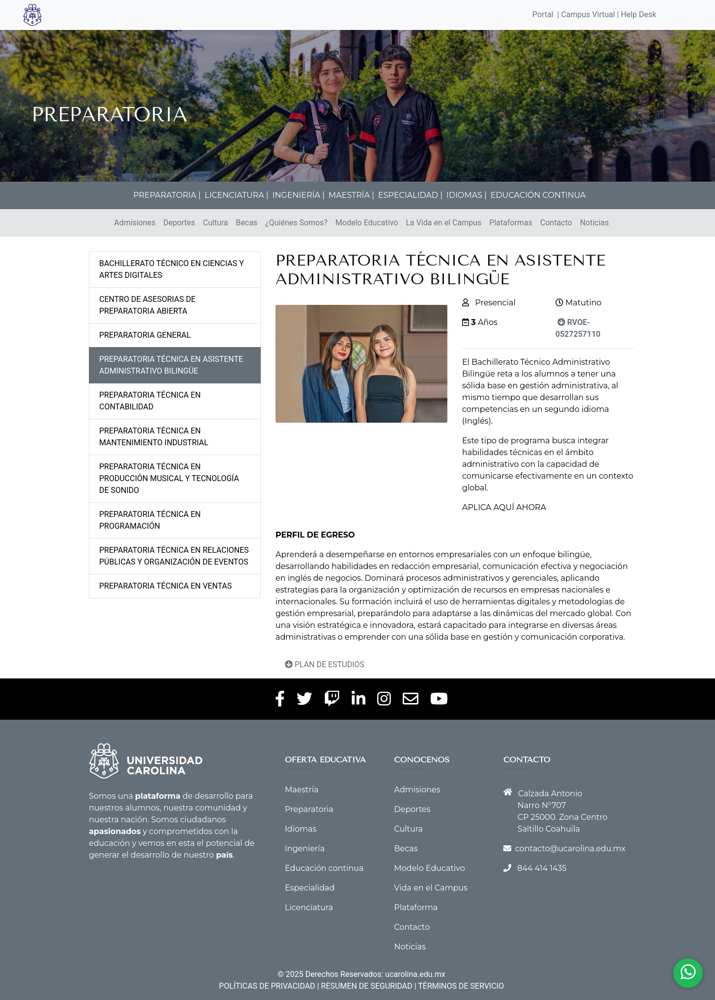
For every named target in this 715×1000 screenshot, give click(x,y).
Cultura (215, 222)
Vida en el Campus (431, 887)
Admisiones (134, 222)
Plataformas (510, 222)
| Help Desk (635, 14)
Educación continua (324, 868)
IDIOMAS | (466, 195)
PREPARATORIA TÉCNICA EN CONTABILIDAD (150, 400)
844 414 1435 (541, 868)
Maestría (302, 789)
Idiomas (300, 829)
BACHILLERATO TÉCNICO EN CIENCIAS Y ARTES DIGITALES (171, 269)
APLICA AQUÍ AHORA (504, 507)
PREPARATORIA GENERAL (145, 335)
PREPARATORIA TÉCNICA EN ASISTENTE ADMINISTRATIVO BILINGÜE (171, 365)
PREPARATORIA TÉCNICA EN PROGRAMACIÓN (150, 520)
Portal (542, 14)
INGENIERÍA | (299, 195)
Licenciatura (309, 907)
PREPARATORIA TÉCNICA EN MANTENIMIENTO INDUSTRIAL (153, 436)
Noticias (594, 222)
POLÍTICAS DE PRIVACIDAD (267, 986)
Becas (246, 222)
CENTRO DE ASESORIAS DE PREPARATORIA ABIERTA (147, 305)
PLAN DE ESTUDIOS (324, 664)
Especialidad (309, 887)
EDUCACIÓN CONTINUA (538, 195)
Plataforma (416, 907)
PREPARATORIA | (167, 195)
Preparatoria (309, 809)
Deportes (179, 222)
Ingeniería (305, 848)
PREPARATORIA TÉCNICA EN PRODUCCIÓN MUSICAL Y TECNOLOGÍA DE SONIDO (169, 478)
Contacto (556, 222)
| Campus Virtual (586, 14)
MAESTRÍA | (351, 195)
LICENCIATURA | (237, 195)
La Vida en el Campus (443, 222)
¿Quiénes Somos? (296, 222)
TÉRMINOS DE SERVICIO (461, 986)
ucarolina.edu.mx (415, 974)
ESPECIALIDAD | (410, 195)
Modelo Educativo (366, 222)
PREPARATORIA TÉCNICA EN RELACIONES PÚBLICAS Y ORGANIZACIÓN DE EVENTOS (174, 556)
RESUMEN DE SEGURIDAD (366, 986)
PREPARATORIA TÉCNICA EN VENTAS (165, 586)
